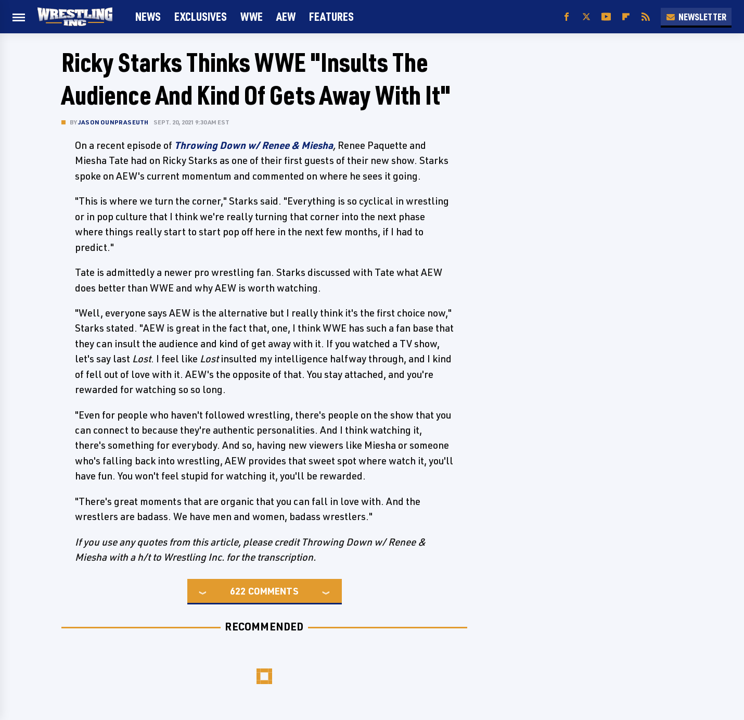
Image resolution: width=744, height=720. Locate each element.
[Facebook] (566, 16)
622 (238, 591)
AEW (286, 16)
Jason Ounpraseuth (113, 122)
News (148, 16)
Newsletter (696, 16)
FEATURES (331, 16)
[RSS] (645, 16)
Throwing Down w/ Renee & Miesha (253, 145)
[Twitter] (586, 16)
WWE (251, 16)
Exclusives (200, 16)
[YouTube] (606, 16)
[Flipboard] (626, 16)
